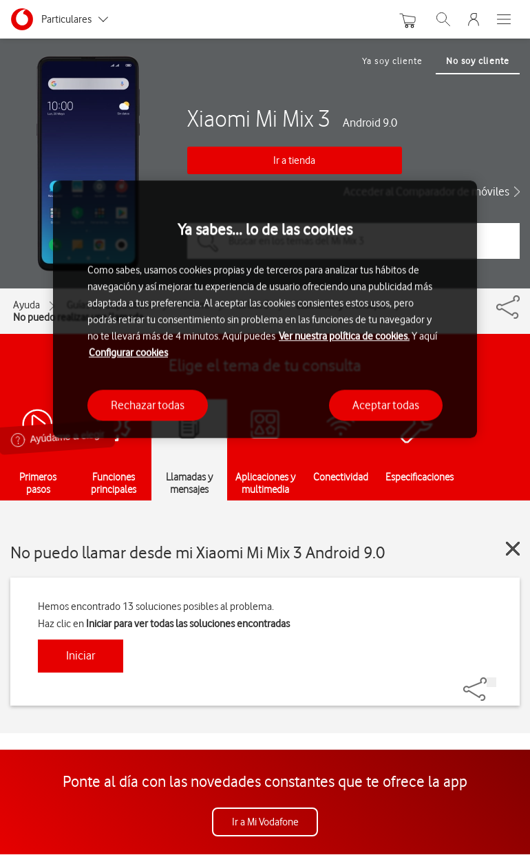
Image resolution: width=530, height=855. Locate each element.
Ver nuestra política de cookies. (344, 336)
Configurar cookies (128, 352)
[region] (265, 309)
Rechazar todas (147, 405)
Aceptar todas (385, 405)
